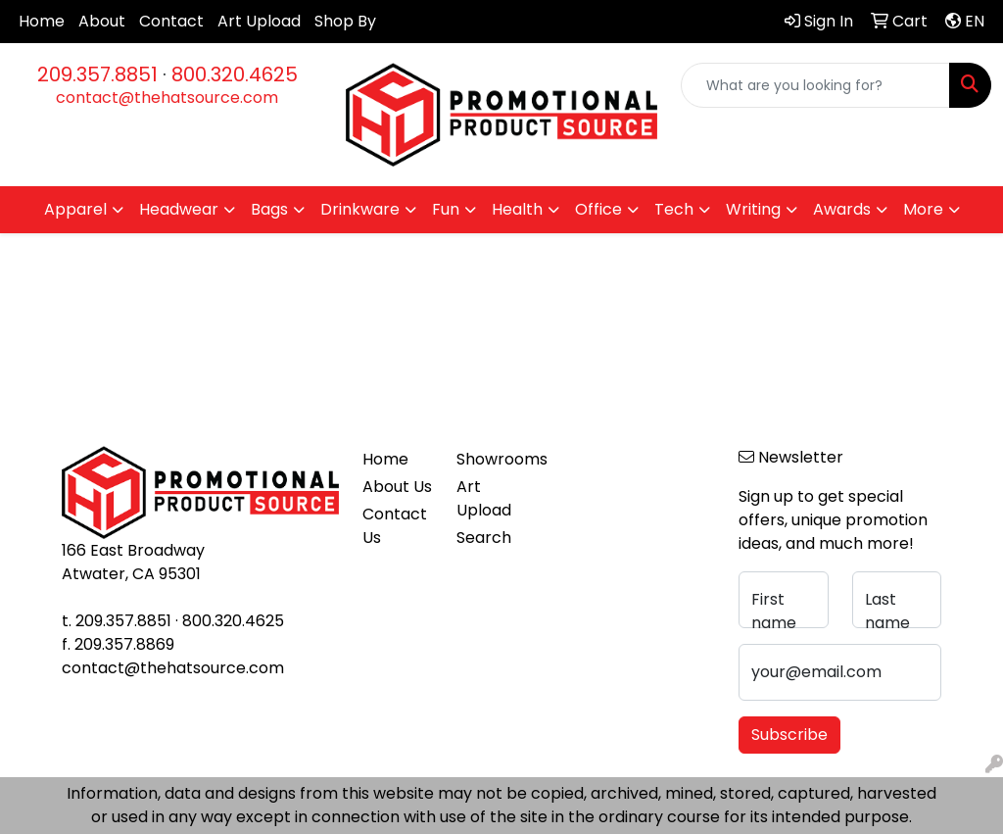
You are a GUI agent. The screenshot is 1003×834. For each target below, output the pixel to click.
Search (483, 537)
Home (42, 21)
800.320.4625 (234, 74)
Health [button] (517, 209)
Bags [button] (269, 209)
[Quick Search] (815, 85)
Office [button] (598, 209)
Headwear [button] (178, 209)
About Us (397, 486)
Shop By (345, 21)
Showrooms (491, 459)
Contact (171, 21)
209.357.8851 (97, 74)
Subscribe (789, 734)
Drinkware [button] (360, 209)
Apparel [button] (75, 209)
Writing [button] (753, 209)
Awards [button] (842, 209)
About (101, 21)
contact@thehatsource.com (167, 97)
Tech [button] (673, 209)
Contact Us (394, 526)
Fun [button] (445, 209)
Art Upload (259, 21)
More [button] (923, 209)
